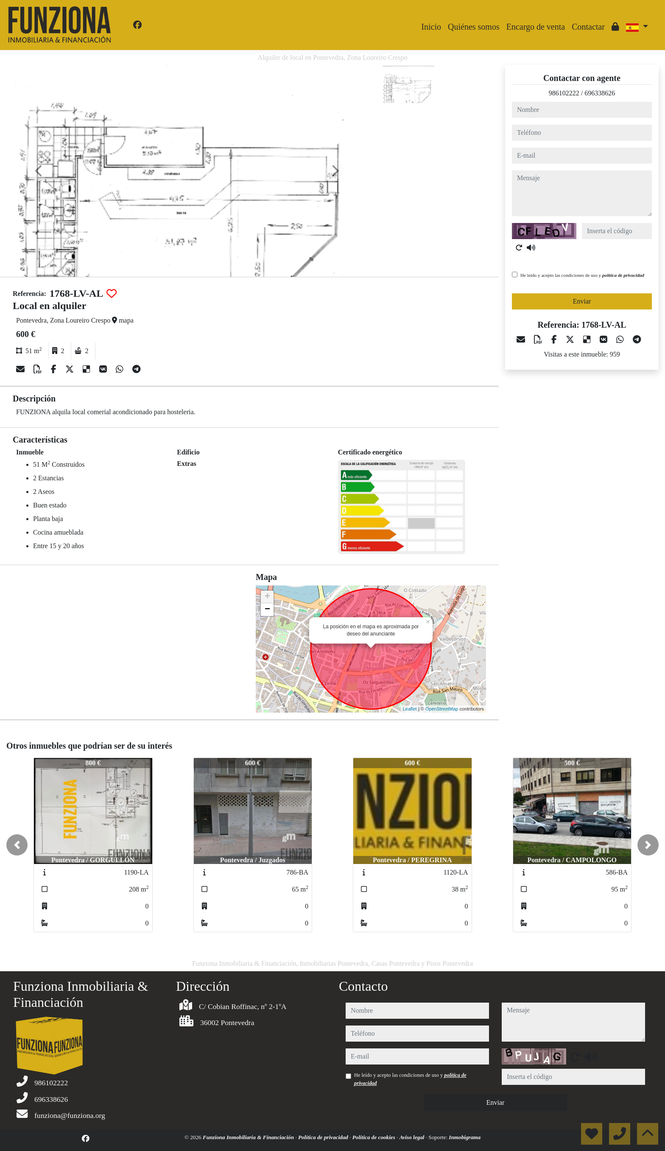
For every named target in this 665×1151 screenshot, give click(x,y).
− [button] (267, 609)
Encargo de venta (535, 26)
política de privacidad (623, 275)
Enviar (582, 301)
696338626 (599, 93)
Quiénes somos (474, 26)
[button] (17, 845)
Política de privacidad (323, 1137)
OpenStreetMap (441, 708)
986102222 (564, 93)
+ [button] (267, 597)
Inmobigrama (465, 1137)
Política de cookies (374, 1137)
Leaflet (410, 708)
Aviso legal (413, 1137)
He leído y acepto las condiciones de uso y (582, 275)
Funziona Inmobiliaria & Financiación (249, 1137)
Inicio (431, 26)
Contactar (588, 26)
